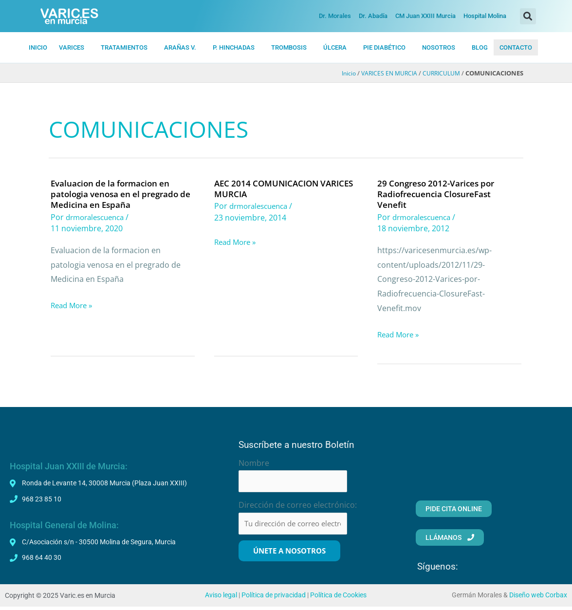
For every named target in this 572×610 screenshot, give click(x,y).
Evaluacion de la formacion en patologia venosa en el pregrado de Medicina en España (118, 193)
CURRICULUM (440, 73)
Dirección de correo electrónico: (298, 506)
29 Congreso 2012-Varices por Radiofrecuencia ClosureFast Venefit (439, 193)
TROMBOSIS (289, 47)
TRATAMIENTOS (124, 47)
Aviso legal (221, 598)
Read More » (73, 305)
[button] (528, 16)
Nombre (254, 463)
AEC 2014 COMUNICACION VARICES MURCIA (269, 188)
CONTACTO (515, 47)
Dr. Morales (335, 15)
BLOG (480, 47)
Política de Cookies (338, 598)
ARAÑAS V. (180, 47)
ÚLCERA (335, 47)
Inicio (342, 73)
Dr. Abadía (373, 15)
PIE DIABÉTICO (384, 47)
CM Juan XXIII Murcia (425, 15)
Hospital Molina (484, 15)
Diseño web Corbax (538, 598)
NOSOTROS (438, 47)
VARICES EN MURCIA (385, 73)
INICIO (38, 47)
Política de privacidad (273, 598)
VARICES (71, 47)
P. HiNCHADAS (234, 47)
